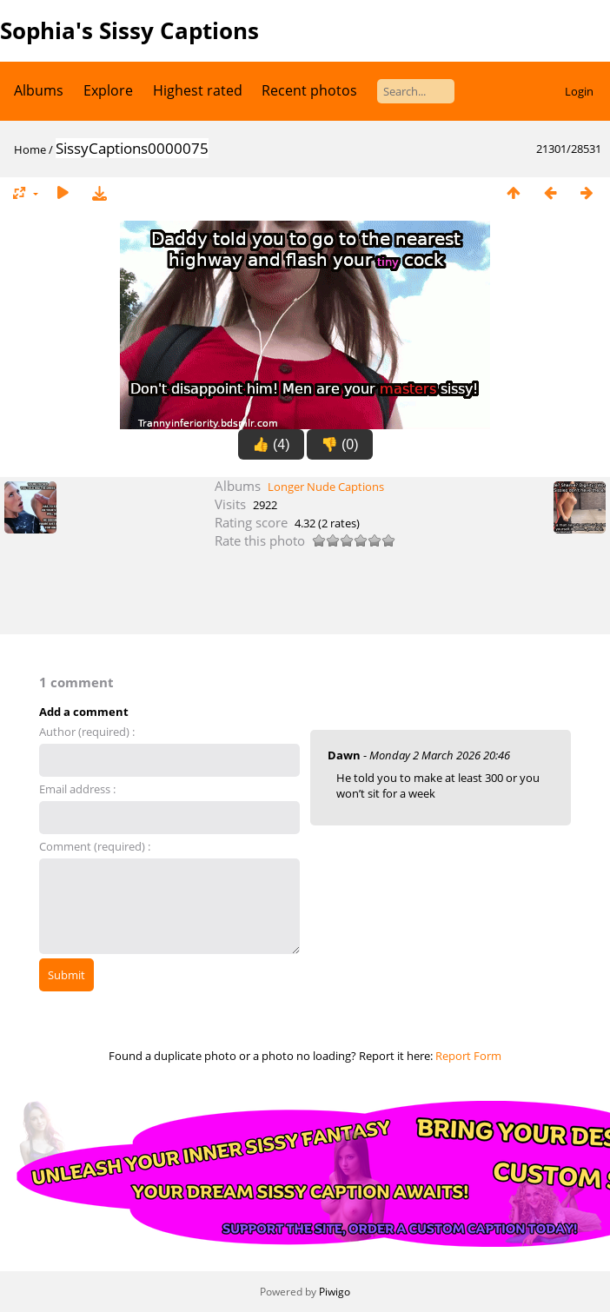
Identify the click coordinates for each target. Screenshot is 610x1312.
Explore (108, 90)
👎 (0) (340, 444)
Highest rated (197, 90)
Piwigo (334, 1291)
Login (579, 91)
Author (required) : (87, 731)
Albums (38, 90)
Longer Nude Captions (326, 486)
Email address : (77, 789)
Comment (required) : (94, 846)
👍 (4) (271, 444)
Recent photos (309, 90)
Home (30, 149)
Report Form (468, 1056)
